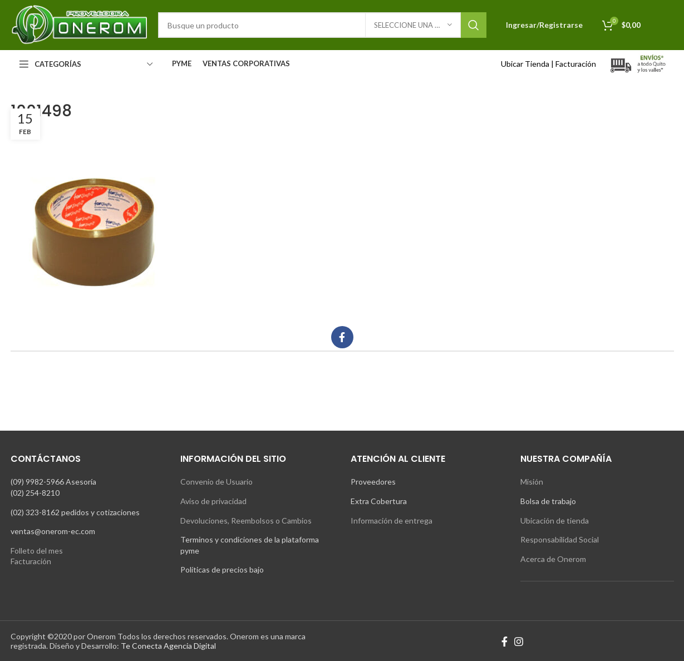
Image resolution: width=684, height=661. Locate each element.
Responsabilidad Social (559, 539)
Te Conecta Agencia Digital (168, 645)
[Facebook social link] (342, 337)
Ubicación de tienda (554, 520)
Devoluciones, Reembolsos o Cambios (246, 520)
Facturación (575, 63)
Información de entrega (391, 520)
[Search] (322, 25)
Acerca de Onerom (553, 559)
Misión (531, 481)
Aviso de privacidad (213, 501)
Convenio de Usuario (216, 481)
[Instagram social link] (518, 641)
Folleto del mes (37, 550)
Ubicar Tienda (525, 63)
